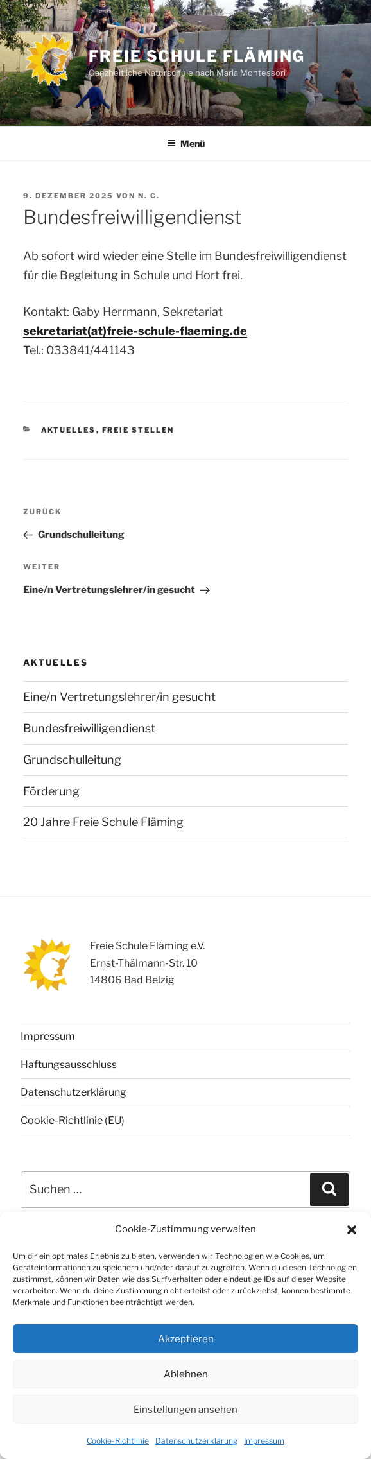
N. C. (149, 195)
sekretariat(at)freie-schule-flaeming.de (135, 331)
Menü (186, 143)
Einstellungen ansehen (185, 1409)
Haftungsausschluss (69, 1064)
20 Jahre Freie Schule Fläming (103, 822)
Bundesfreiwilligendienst (89, 728)
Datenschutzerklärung (196, 1441)
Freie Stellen (138, 430)
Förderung (51, 791)
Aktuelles (68, 430)
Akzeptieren (186, 1339)
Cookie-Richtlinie (118, 1441)
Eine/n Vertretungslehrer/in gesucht (119, 697)
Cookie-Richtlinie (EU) (73, 1120)
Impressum (264, 1441)
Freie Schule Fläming (197, 56)
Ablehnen (186, 1374)
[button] (351, 1229)
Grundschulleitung (72, 759)
